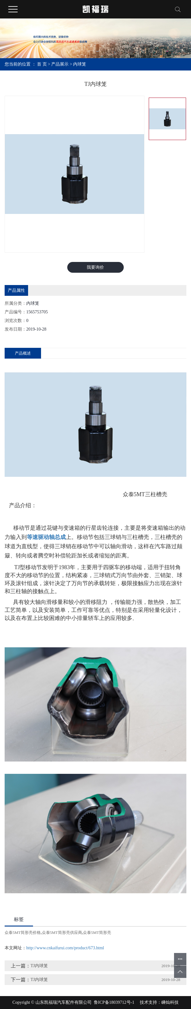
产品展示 (60, 64)
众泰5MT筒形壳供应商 (62, 932)
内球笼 (79, 64)
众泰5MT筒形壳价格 (23, 932)
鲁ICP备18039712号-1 (114, 1002)
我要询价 (95, 267)
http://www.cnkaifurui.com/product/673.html (65, 948)
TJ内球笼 (39, 965)
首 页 (42, 64)
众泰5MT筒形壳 (97, 932)
